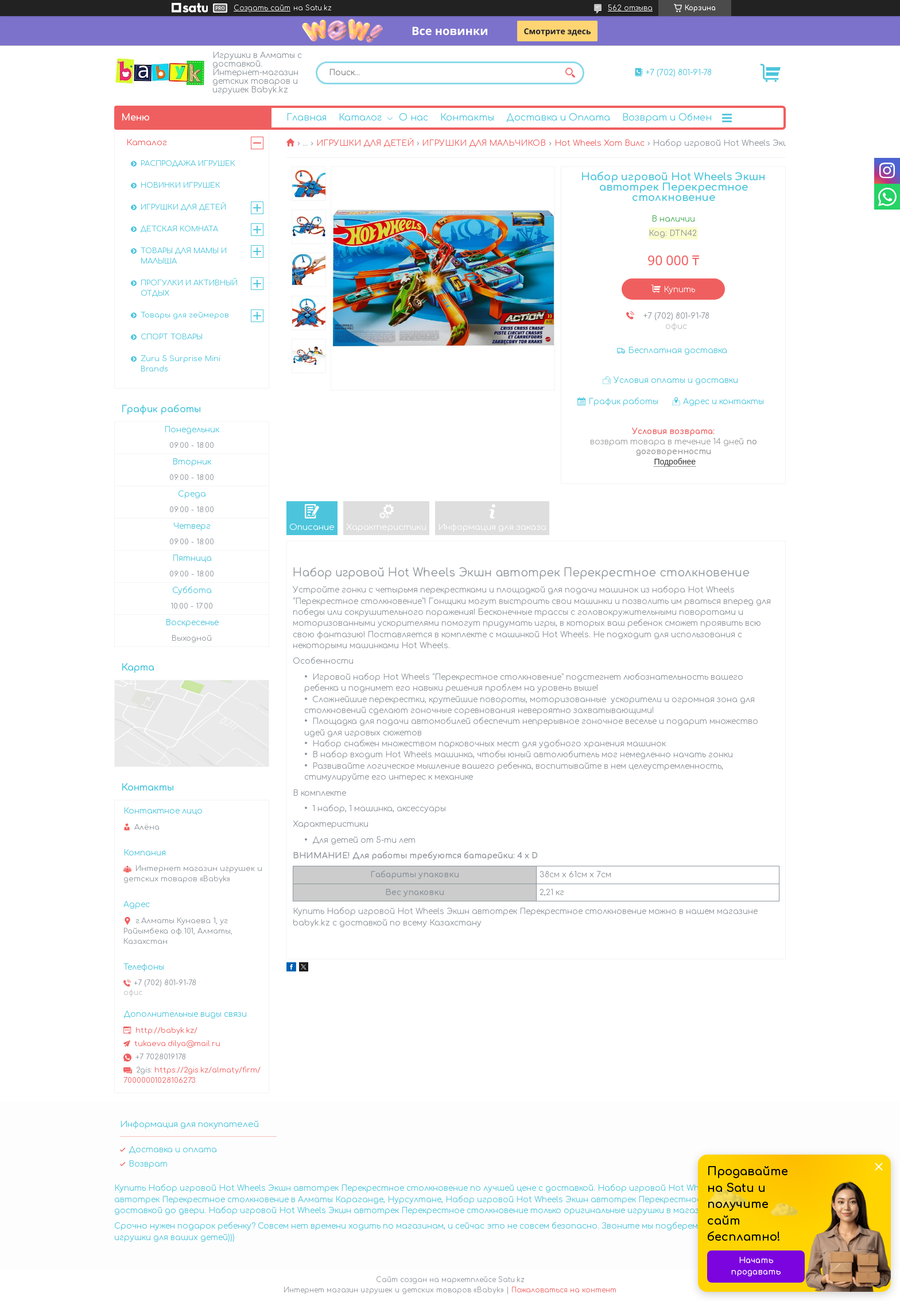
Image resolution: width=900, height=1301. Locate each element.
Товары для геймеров (185, 315)
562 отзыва (630, 8)
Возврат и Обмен (667, 118)
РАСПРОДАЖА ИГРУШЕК (188, 164)
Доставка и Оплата (558, 118)
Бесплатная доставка (677, 350)
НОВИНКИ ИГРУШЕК (180, 185)
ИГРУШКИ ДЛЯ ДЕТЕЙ (365, 143)
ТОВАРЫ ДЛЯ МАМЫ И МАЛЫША (184, 256)
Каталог (360, 118)
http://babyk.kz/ (166, 1031)
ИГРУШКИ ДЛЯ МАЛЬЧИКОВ (484, 143)
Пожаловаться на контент (563, 1290)
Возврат (148, 1164)
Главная (306, 118)
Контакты (467, 118)
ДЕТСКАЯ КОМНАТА (179, 229)
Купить (679, 289)
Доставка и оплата (173, 1149)
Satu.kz (511, 1280)
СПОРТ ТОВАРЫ (172, 337)
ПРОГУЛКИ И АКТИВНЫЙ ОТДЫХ (189, 288)
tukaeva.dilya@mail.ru (177, 1044)
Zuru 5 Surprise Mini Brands (180, 364)
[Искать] (569, 72)
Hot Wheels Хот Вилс (599, 143)
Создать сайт (262, 8)
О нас (413, 118)
